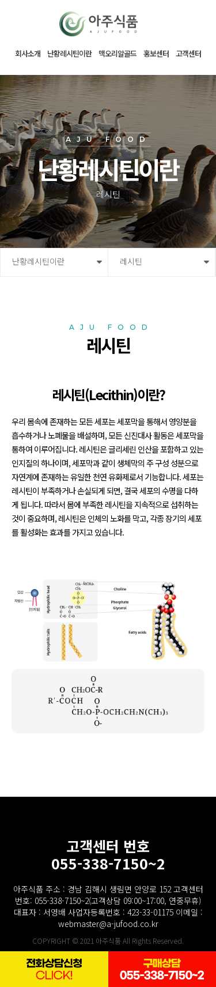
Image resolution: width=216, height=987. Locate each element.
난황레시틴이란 (69, 53)
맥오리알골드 (117, 53)
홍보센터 (156, 53)
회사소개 (27, 53)
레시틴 (131, 261)
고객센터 (188, 53)
